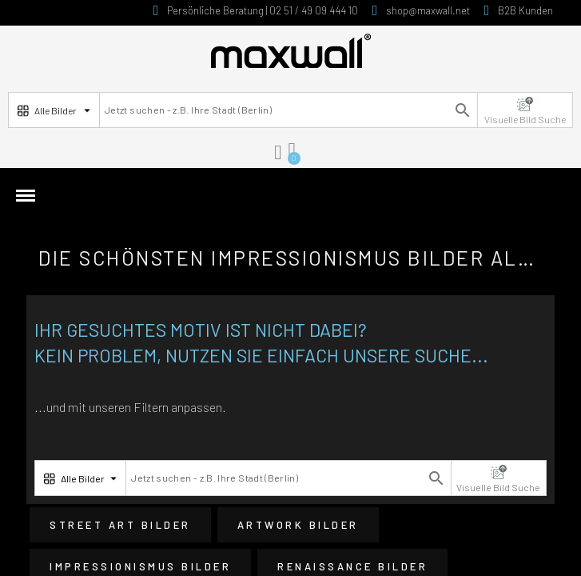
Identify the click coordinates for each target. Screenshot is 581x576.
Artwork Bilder (298, 524)
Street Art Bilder (120, 524)
